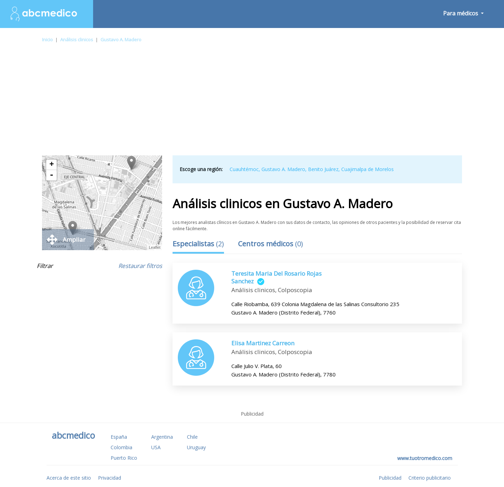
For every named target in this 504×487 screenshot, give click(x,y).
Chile (192, 436)
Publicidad (390, 477)
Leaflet (154, 247)
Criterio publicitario (429, 477)
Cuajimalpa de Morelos (367, 169)
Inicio (47, 39)
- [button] (51, 175)
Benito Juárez (323, 169)
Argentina (162, 436)
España (119, 436)
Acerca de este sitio (69, 477)
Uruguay (196, 447)
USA (156, 447)
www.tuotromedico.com (424, 458)
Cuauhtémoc (244, 169)
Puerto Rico (124, 457)
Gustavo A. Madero (120, 39)
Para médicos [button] (461, 13)
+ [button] (51, 165)
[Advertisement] (252, 103)
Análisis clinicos (76, 39)
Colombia (121, 447)
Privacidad (109, 477)
